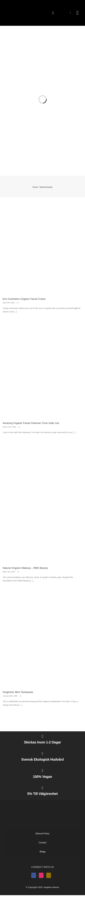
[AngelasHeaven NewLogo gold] (42, 802)
